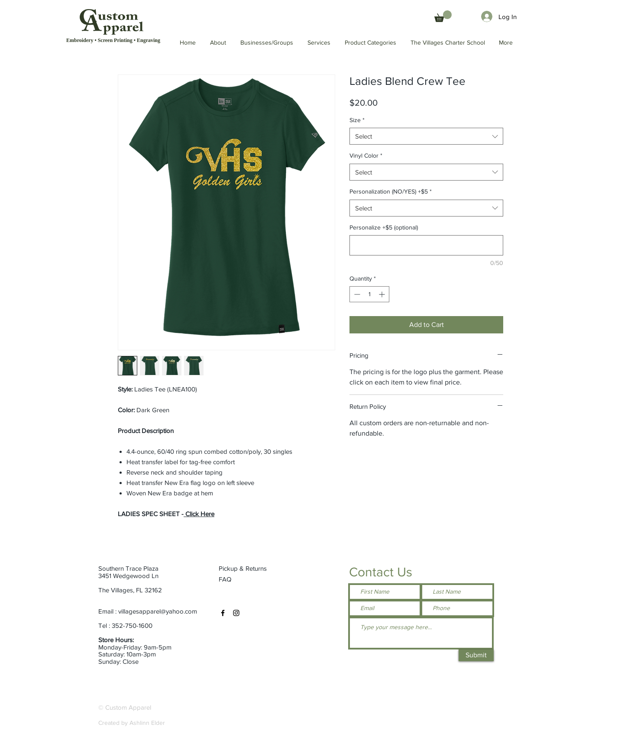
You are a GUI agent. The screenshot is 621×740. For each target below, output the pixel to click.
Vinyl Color (365, 155)
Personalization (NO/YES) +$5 (390, 191)
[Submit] (476, 655)
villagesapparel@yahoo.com (157, 611)
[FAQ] (226, 579)
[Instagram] (236, 613)
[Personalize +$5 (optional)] (426, 245)
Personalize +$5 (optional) (383, 227)
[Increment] (382, 294)
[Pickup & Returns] (246, 568)
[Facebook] (223, 613)
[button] (448, 42)
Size (357, 119)
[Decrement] (356, 294)
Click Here (199, 513)
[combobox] (426, 136)
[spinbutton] (369, 294)
